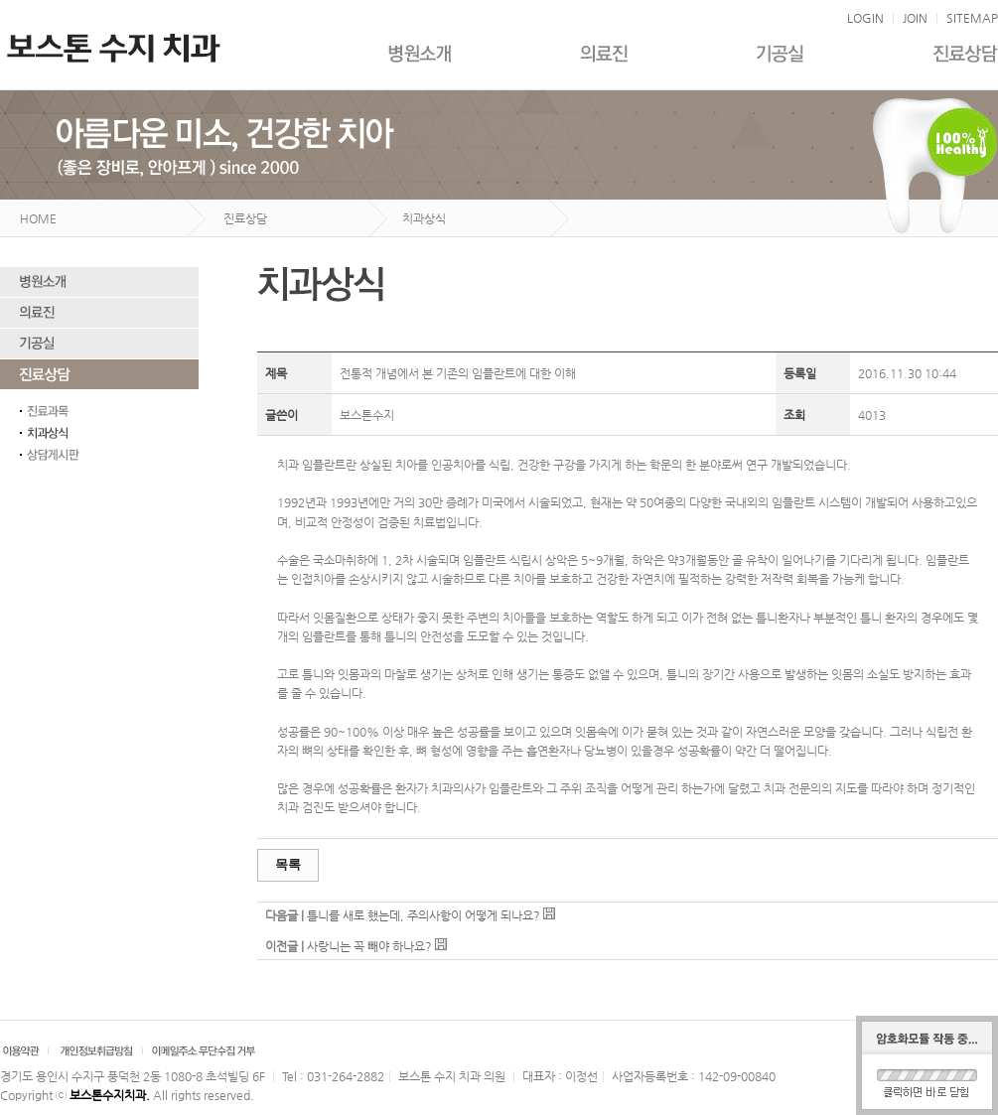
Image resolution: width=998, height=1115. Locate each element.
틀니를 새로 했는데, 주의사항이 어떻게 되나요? (423, 915)
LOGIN (865, 18)
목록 (288, 864)
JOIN (915, 18)
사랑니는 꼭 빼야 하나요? (369, 946)
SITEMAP (972, 18)
